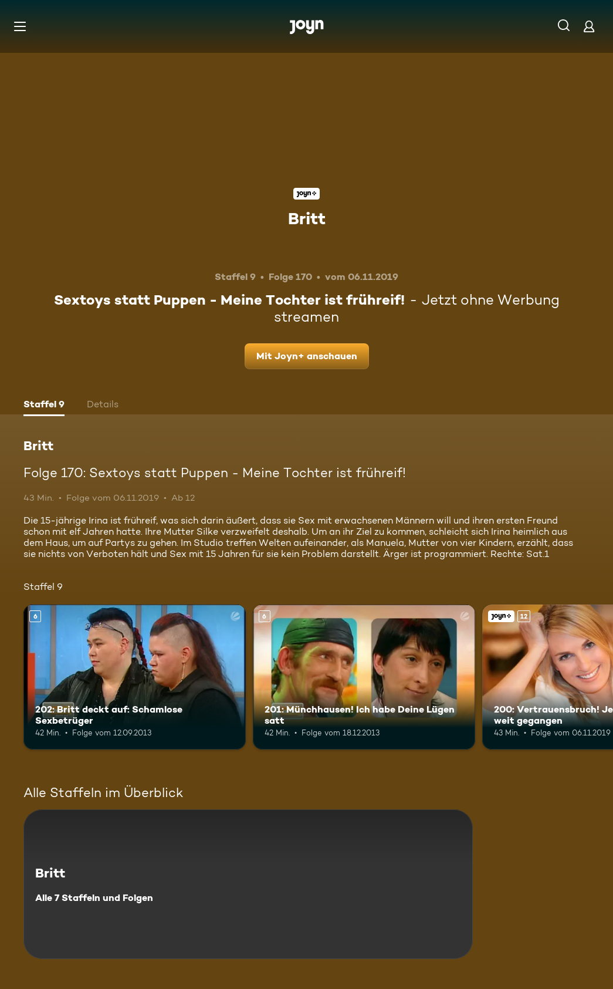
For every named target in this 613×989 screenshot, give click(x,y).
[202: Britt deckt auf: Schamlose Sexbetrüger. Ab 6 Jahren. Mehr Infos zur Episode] (134, 677)
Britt (307, 218)
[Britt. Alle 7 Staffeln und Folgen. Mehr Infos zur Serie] (248, 884)
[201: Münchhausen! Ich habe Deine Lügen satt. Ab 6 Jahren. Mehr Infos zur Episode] (364, 677)
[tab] (44, 405)
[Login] (589, 26)
